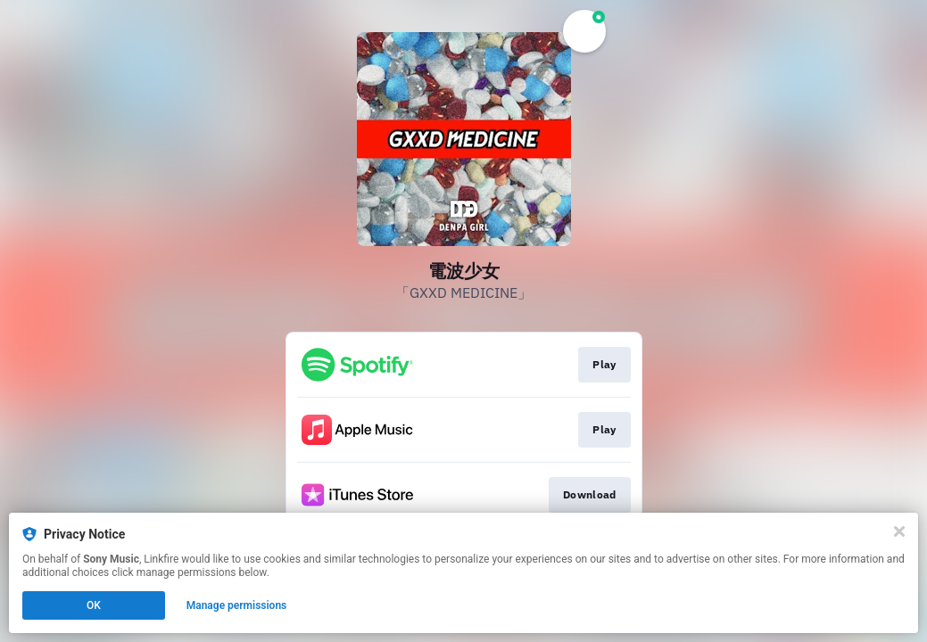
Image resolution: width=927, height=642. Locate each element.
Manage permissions (236, 605)
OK (94, 605)
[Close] (899, 531)
